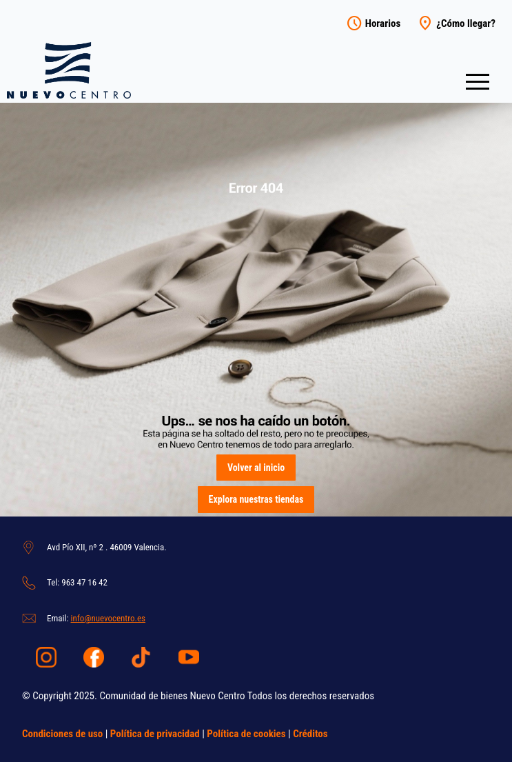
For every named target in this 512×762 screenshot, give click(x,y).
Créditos (310, 734)
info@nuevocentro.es (107, 618)
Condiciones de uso (62, 734)
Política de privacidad (155, 734)
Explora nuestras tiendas (256, 499)
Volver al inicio (256, 467)
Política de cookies (246, 734)
